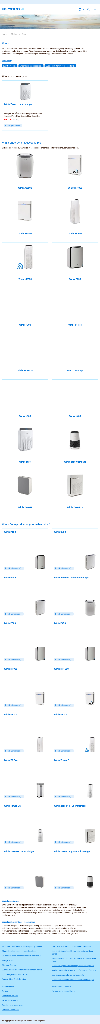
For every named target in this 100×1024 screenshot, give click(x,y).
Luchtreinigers (9, 66)
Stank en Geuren (9, 965)
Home (4, 34)
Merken (14, 34)
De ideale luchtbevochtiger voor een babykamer (21, 956)
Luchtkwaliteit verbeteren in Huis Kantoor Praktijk (22, 970)
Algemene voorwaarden (62, 986)
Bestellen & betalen (10, 996)
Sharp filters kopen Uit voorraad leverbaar (19, 951)
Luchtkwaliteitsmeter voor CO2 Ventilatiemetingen (73, 980)
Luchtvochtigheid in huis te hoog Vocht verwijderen (73, 966)
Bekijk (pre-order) (13, 126)
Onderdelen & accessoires (31, 66)
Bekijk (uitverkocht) (13, 568)
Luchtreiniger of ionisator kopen (15, 974)
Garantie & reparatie (10, 1010)
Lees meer (7, 61)
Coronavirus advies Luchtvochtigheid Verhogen (71, 946)
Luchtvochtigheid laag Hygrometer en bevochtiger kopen (72, 952)
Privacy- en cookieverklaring (63, 991)
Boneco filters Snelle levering (14, 979)
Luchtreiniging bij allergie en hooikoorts (68, 975)
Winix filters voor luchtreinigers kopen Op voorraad (22, 946)
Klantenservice (8, 986)
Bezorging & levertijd (10, 1000)
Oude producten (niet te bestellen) (60, 66)
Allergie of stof (8, 960)
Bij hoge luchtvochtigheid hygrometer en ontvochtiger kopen (74, 959)
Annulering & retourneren (12, 1005)
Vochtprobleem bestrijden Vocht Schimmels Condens (74, 970)
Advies (5, 991)
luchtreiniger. (13, 9)
